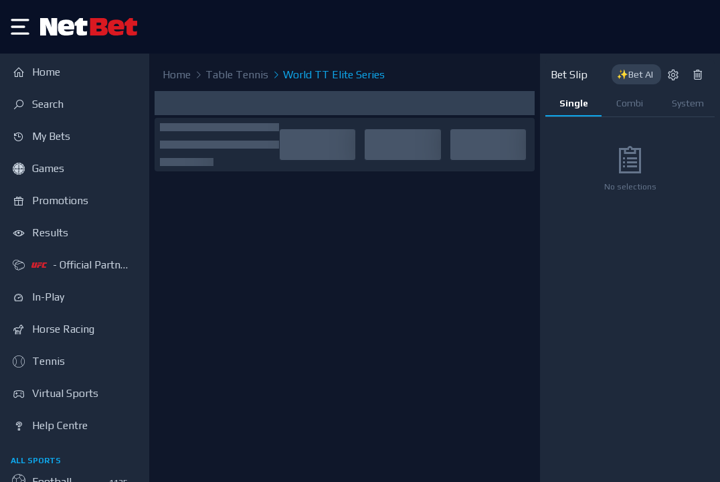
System (688, 103)
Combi (629, 103)
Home (177, 74)
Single (573, 103)
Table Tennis (230, 75)
